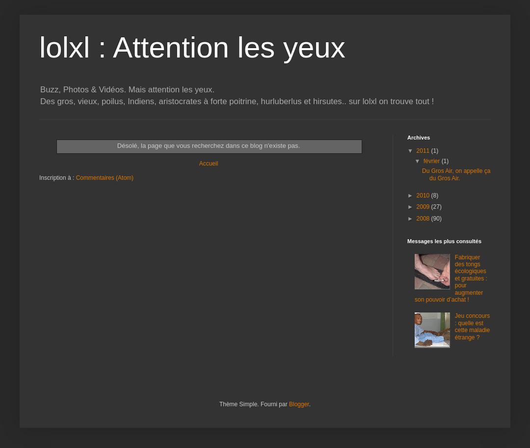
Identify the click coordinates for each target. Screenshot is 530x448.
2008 (424, 218)
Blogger (299, 404)
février (433, 161)
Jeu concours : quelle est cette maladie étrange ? (472, 326)
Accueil (208, 163)
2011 (424, 150)
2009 (424, 206)
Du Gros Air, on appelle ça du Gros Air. (456, 174)
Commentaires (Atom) (104, 177)
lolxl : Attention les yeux (192, 47)
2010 (424, 195)
